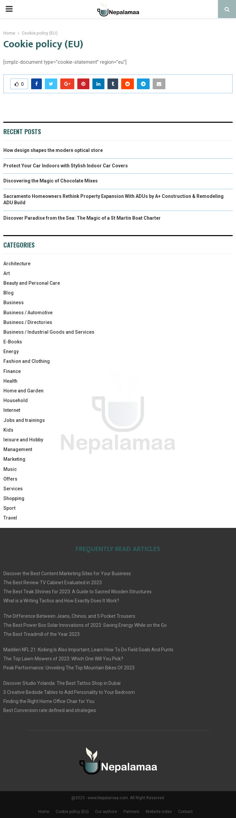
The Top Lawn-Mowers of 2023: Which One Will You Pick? (63, 658)
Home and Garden (23, 390)
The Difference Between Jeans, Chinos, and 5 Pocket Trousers (69, 616)
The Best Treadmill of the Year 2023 (41, 634)
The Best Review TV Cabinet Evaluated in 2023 (52, 582)
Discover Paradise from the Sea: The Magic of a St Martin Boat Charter (82, 218)
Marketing (14, 459)
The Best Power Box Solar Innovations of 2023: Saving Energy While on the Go (85, 625)
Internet (11, 410)
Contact (185, 811)
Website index (159, 811)
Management (17, 449)
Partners (131, 811)
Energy (11, 351)
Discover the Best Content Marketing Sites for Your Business (67, 573)
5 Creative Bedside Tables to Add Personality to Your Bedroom (69, 692)
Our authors (106, 811)
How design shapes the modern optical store (53, 150)
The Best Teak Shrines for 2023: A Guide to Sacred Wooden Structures (77, 591)
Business (13, 302)
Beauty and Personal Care (31, 283)
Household (15, 400)
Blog (8, 292)
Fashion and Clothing (26, 361)
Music (10, 469)
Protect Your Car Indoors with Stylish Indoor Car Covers (65, 165)
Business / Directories (27, 322)
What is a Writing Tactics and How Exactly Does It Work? (61, 600)
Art (6, 273)
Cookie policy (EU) (72, 811)
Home (43, 811)
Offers (10, 479)
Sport (9, 508)
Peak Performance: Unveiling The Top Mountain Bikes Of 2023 (69, 667)
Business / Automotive (28, 312)
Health (10, 381)
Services (13, 488)
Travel (10, 518)
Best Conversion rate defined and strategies (49, 710)
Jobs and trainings (24, 420)
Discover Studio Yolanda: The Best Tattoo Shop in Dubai (62, 683)
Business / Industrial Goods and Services (48, 332)
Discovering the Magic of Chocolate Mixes (50, 180)
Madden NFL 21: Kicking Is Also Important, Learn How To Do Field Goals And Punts (88, 649)
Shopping (13, 498)
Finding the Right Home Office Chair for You (48, 701)
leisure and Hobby (23, 439)
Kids (8, 430)
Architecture (16, 263)
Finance (12, 371)
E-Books (12, 341)
